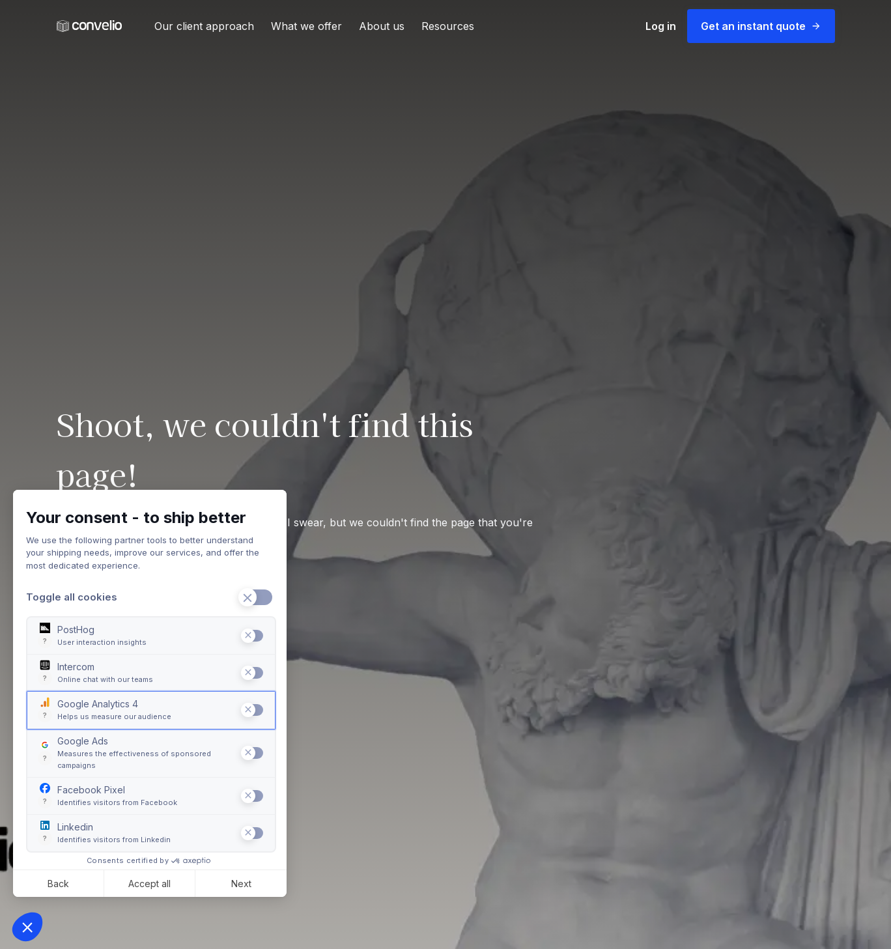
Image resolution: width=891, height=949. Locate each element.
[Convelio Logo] (89, 26)
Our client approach (204, 26)
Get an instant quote (761, 26)
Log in (660, 26)
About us (381, 26)
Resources (447, 26)
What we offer (306, 26)
